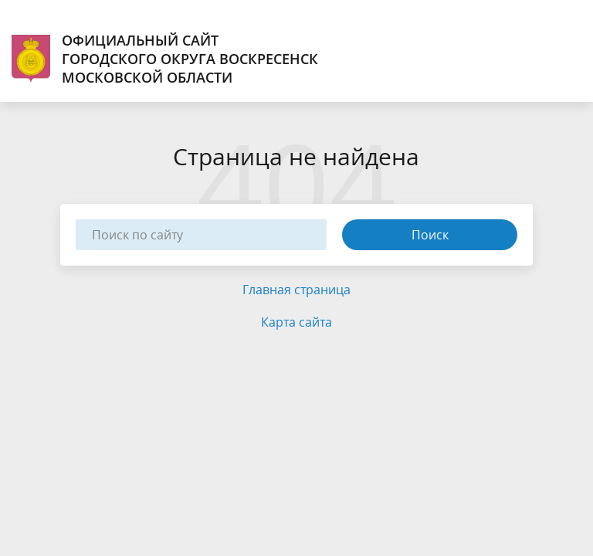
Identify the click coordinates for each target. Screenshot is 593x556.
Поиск (430, 234)
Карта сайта (296, 322)
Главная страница (296, 289)
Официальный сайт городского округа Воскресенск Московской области (165, 58)
